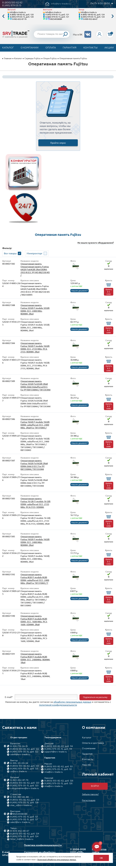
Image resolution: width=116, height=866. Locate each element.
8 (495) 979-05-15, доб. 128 (24, 803)
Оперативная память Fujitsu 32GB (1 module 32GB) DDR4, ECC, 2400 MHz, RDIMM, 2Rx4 (35, 309)
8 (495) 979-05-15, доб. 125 (24, 769)
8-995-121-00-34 (19, 763)
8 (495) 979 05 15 (11, 5)
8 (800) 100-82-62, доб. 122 (24, 749)
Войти (95, 786)
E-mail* (9, 696)
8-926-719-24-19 (19, 746)
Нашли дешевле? (79, 291)
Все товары (10, 253)
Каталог (8, 48)
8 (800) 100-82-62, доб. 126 (58, 781)
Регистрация (88, 800)
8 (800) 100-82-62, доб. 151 (58, 767)
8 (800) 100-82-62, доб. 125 (24, 766)
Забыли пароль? (90, 794)
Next (113, 16)
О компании (30, 48)
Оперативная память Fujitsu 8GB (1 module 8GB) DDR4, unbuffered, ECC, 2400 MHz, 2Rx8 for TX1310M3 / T (35, 578)
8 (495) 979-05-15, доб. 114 (58, 749)
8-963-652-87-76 (19, 19)
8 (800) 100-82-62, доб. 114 (58, 746)
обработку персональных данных (72, 701)
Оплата (50, 48)
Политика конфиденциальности (43, 845)
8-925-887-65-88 (19, 797)
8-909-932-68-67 (90, 19)
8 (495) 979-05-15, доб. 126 (58, 784)
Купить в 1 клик (109, 291)
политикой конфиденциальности (58, 704)
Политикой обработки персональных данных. (56, 859)
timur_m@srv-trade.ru (21, 839)
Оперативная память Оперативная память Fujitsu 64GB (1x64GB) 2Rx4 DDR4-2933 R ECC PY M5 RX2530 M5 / (35, 269)
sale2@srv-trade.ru (20, 822)
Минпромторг (34, 253)
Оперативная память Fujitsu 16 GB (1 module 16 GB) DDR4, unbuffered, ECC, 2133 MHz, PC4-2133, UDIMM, (35, 503)
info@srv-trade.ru (18, 12)
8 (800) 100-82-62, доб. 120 (22, 14)
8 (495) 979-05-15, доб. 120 (22, 16)
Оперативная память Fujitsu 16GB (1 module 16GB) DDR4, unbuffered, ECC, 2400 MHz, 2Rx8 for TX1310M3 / (35, 423)
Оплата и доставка (93, 743)
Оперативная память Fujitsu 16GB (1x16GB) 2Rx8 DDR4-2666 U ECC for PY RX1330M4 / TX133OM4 (34, 465)
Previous (3, 16)
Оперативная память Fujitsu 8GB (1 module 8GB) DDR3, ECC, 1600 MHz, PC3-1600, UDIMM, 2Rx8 (34, 620)
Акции (109, 48)
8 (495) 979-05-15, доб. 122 (24, 752)
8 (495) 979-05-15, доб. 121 (57, 14)
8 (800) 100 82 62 (12, 3)
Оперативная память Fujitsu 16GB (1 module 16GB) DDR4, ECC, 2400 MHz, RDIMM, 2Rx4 (35, 541)
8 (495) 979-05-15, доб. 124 (93, 16)
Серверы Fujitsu (32, 58)
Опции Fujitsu (50, 58)
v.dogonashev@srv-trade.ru (24, 788)
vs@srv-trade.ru (18, 771)
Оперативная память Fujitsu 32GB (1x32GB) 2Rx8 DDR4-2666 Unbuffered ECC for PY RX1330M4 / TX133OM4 (35, 385)
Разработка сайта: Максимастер (100, 852)
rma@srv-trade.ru (53, 772)
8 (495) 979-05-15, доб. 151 (58, 769)
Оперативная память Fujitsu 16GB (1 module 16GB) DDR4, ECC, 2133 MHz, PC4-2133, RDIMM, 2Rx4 (35, 347)
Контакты (90, 48)
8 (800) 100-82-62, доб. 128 (24, 800)
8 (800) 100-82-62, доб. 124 (93, 14)
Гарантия (69, 48)
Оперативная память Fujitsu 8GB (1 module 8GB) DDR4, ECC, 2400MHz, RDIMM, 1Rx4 (35, 658)
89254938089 (56, 19)
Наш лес (86, 765)
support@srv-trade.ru (55, 752)
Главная (8, 58)
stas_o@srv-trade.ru (21, 805)
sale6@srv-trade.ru (20, 754)
